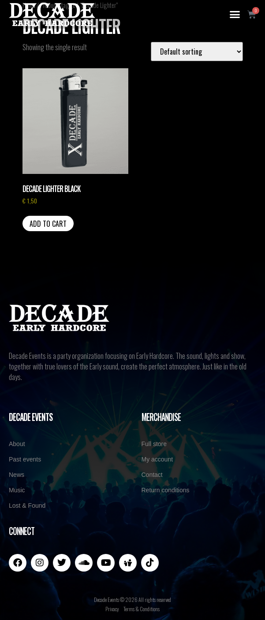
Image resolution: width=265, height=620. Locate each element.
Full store (154, 443)
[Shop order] (197, 51)
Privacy (112, 609)
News (16, 474)
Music (17, 490)
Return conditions (166, 490)
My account (157, 459)
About (17, 443)
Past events (25, 459)
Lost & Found (27, 505)
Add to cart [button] (48, 223)
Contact (152, 474)
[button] (235, 14)
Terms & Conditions (141, 609)
